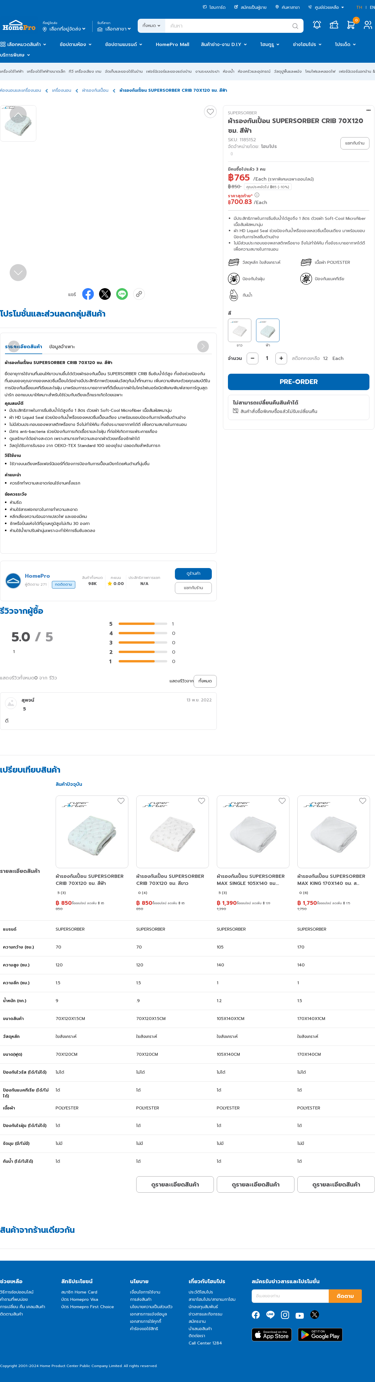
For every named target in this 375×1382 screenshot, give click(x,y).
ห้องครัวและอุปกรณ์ (254, 71)
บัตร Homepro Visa (79, 1299)
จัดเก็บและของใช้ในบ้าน (124, 71)
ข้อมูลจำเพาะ (62, 346)
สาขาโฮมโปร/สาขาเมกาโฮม (212, 1299)
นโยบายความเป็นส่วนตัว (151, 1307)
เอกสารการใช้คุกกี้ (145, 1321)
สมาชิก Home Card (79, 1292)
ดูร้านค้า (193, 573)
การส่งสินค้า (140, 1299)
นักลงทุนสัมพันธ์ (203, 1307)
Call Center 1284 (205, 1343)
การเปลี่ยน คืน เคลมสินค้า (22, 1307)
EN (372, 7)
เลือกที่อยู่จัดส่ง (64, 29)
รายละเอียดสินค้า (23, 346)
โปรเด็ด (342, 44)
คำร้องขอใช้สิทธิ (144, 1329)
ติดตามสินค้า (11, 1314)
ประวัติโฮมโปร (201, 1292)
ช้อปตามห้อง (73, 44)
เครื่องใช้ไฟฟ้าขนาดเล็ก (46, 71)
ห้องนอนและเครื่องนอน (20, 90)
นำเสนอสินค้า (200, 1329)
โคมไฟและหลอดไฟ (320, 71)
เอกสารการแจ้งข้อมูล (148, 1314)
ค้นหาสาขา (287, 7)
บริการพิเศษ (12, 55)
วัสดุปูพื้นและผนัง (288, 71)
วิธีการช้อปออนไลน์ (16, 1292)
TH (359, 7)
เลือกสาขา (114, 29)
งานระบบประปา (207, 71)
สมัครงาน (197, 1321)
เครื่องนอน (61, 90)
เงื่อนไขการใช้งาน (145, 1292)
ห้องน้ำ (228, 71)
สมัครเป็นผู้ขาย (250, 7)
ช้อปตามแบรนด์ (121, 44)
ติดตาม (345, 1296)
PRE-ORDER (299, 382)
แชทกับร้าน (193, 588)
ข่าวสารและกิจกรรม (205, 1314)
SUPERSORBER (242, 113)
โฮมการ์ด (214, 7)
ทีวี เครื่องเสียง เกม (85, 71)
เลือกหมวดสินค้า (24, 44)
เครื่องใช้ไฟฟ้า (11, 71)
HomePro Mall (172, 44)
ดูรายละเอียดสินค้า (175, 1184)
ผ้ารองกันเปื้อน (95, 90)
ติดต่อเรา (197, 1336)
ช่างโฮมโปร (304, 44)
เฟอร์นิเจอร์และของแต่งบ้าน (169, 71)
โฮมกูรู (267, 44)
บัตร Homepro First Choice (87, 1307)
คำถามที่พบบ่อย (14, 1299)
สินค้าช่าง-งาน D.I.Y (221, 44)
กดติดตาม (63, 584)
